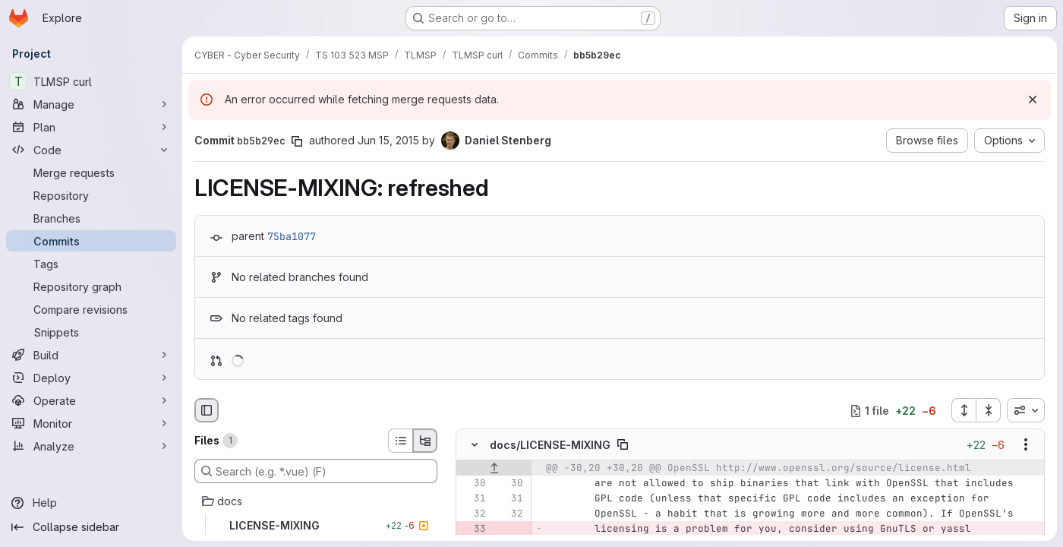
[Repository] (91, 195)
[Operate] (91, 400)
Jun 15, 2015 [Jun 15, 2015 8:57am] (388, 140)
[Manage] (91, 104)
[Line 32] (473, 514)
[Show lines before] (494, 468)
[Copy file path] (623, 445)
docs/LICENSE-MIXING (550, 444)
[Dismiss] (1033, 99)
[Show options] (1026, 445)
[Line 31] (473, 499)
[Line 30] (473, 484)
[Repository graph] (91, 286)
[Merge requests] (91, 172)
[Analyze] (91, 446)
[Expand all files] (963, 410)
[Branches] (91, 218)
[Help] (91, 503)
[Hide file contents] (474, 445)
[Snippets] (91, 332)
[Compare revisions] (91, 309)
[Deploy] (91, 377)
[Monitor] (91, 423)
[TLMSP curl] (91, 81)
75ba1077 (291, 236)
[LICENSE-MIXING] (316, 526)
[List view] (400, 440)
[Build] (91, 354)
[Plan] (91, 127)
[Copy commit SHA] (297, 141)
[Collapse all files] (988, 410)
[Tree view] (425, 440)
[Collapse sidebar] (91, 527)
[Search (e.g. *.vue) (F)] (315, 471)
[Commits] (91, 240)
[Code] (91, 149)
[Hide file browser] (206, 410)
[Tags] (91, 263)
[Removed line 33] (473, 529)
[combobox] (1026, 410)
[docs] (316, 501)
